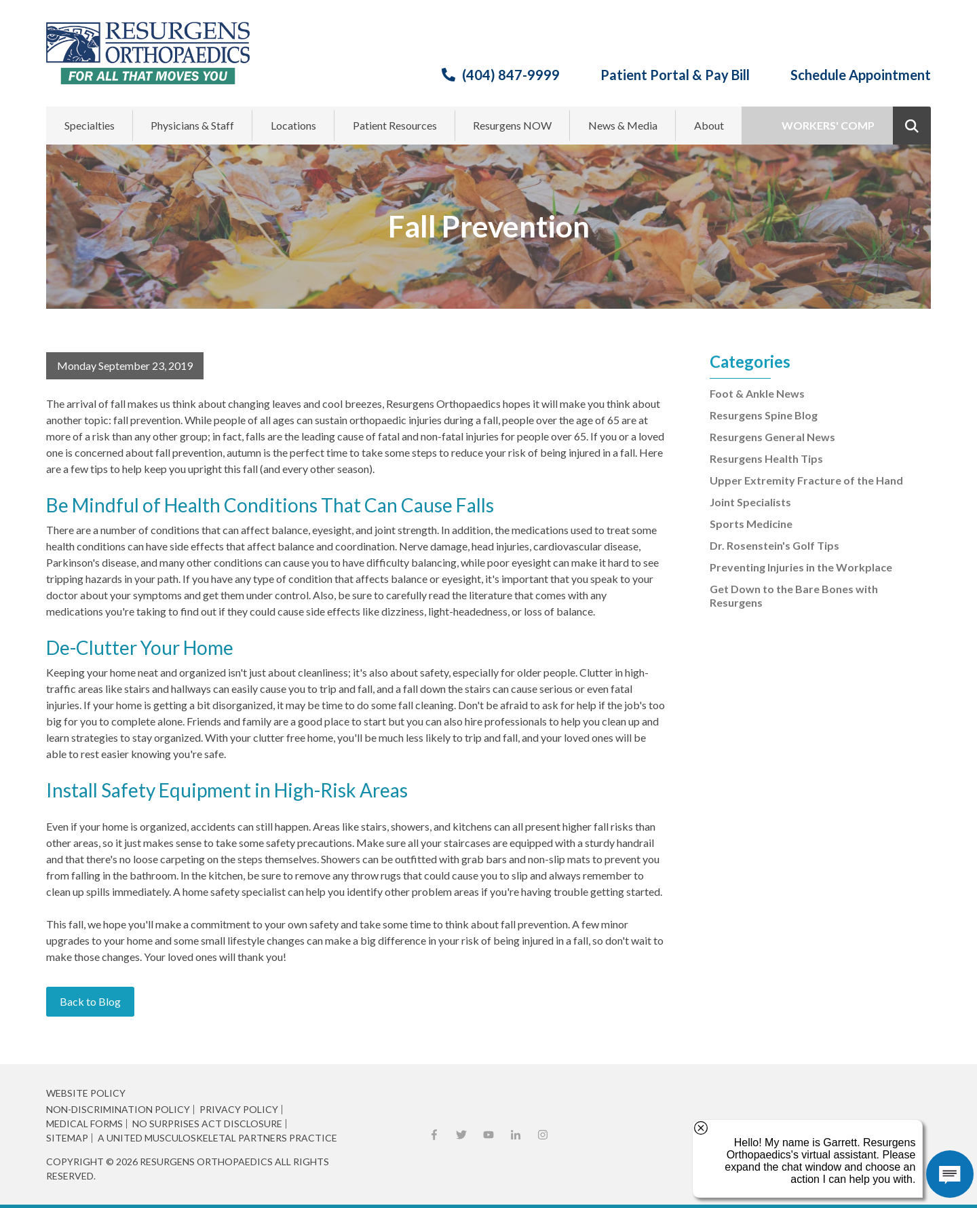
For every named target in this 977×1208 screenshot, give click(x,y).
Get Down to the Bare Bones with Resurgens (794, 595)
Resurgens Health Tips (766, 458)
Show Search (912, 126)
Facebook (434, 1134)
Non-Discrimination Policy (118, 1109)
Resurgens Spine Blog (764, 415)
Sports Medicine (751, 523)
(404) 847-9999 (511, 75)
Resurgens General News (772, 436)
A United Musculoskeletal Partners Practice (217, 1138)
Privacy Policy (238, 1109)
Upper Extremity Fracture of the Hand (806, 480)
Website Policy (86, 1093)
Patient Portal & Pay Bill (675, 75)
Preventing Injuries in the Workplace (801, 567)
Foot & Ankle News (757, 393)
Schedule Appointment (860, 75)
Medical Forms (84, 1124)
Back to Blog (90, 1001)
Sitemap (67, 1138)
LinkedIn (515, 1134)
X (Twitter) (461, 1134)
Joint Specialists (750, 501)
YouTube (488, 1134)
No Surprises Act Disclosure (207, 1124)
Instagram (542, 1134)
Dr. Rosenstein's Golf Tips (774, 545)
